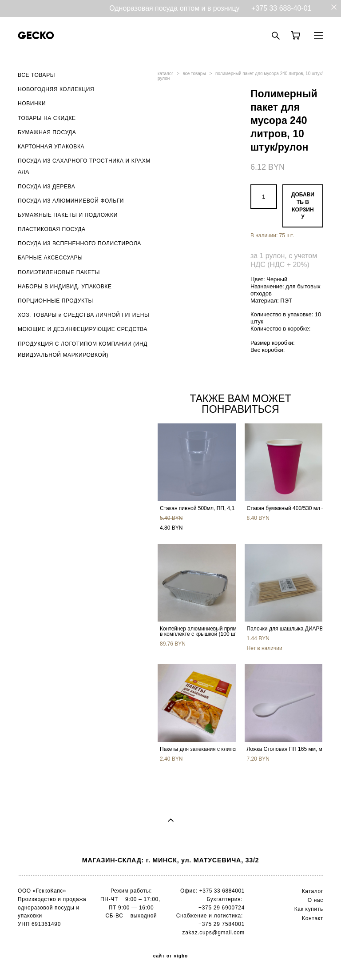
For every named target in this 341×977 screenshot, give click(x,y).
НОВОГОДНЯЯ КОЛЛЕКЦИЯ (56, 89)
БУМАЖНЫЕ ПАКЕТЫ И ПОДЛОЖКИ (68, 215)
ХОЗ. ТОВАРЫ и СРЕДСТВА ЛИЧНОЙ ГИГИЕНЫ (83, 315)
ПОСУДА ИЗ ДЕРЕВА (46, 186)
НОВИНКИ (32, 103)
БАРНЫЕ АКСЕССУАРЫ (50, 258)
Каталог (312, 891)
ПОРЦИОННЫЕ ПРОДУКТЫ (55, 301)
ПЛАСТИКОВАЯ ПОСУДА (52, 229)
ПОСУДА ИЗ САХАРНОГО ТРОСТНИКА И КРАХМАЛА (84, 166)
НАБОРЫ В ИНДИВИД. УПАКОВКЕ (65, 286)
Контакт (312, 918)
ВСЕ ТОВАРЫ (36, 75)
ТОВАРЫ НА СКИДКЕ (47, 118)
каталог (165, 73)
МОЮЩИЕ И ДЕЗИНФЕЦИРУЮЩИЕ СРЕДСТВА (82, 329)
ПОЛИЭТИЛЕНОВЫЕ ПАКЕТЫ (59, 272)
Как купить (308, 909)
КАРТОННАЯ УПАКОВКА (51, 147)
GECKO (36, 35)
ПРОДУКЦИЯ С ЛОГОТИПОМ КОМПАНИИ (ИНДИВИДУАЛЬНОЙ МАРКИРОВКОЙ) (82, 349)
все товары (194, 73)
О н (312, 900)
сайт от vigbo (170, 956)
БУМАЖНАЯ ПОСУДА (47, 132)
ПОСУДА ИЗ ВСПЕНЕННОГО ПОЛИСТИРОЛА (79, 243)
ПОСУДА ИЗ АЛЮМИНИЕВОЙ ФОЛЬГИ (71, 201)
